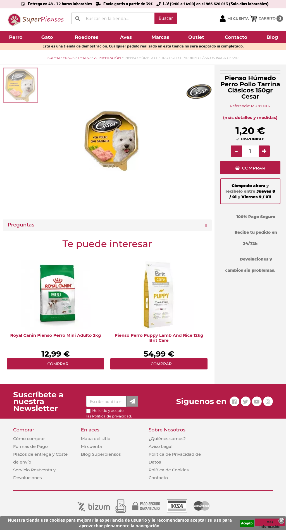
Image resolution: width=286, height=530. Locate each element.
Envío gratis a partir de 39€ (128, 3)
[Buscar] (124, 18)
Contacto (158, 477)
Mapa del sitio (95, 438)
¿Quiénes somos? (167, 438)
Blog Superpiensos (101, 454)
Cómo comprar (29, 438)
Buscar (166, 18)
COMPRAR (253, 168)
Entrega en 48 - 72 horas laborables (60, 3)
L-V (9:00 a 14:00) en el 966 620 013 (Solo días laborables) (216, 3)
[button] (16, 37)
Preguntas (21, 225)
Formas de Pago (30, 446)
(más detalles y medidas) (250, 117)
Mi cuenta (91, 446)
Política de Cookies (169, 469)
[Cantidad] (250, 151)
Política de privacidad (111, 416)
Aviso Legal (161, 446)
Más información (269, 523)
